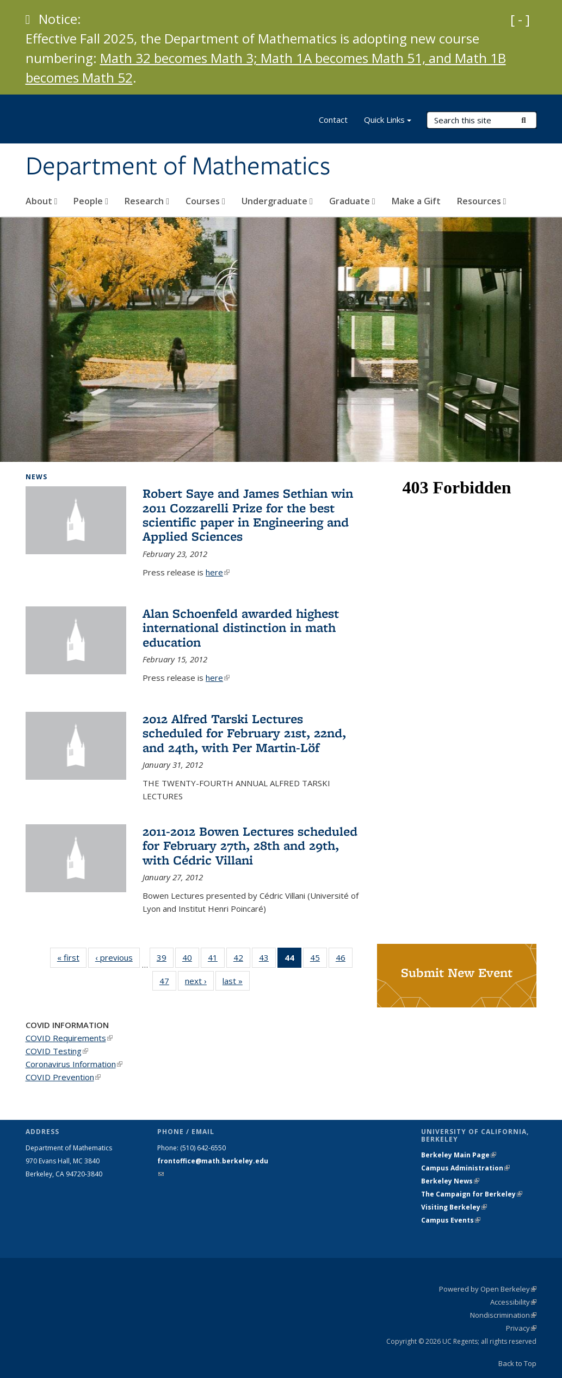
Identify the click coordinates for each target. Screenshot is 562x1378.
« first (72, 957)
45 (318, 959)
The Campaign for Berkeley (471, 1194)
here (218, 572)
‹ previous (117, 957)
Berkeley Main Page (458, 1155)
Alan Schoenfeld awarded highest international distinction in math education (241, 627)
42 (241, 959)
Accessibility (513, 1302)
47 (167, 983)
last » (236, 980)
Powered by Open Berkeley (487, 1289)
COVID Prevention (63, 1077)
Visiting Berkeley (454, 1207)
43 (267, 959)
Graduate (352, 201)
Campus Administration (465, 1168)
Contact (333, 119)
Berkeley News (450, 1181)
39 (165, 959)
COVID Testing (57, 1050)
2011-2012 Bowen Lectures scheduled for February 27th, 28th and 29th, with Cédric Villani (250, 845)
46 (344, 959)
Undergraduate (277, 201)
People (90, 201)
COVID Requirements (69, 1037)
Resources (482, 201)
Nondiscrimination (503, 1315)
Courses (205, 201)
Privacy (521, 1328)
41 (216, 959)
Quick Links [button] (387, 121)
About (42, 201)
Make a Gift (416, 201)
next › (199, 980)
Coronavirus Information (74, 1063)
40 (190, 959)
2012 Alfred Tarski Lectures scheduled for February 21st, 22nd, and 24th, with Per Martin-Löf (244, 733)
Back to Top (517, 1363)
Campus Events (450, 1220)
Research (147, 201)
